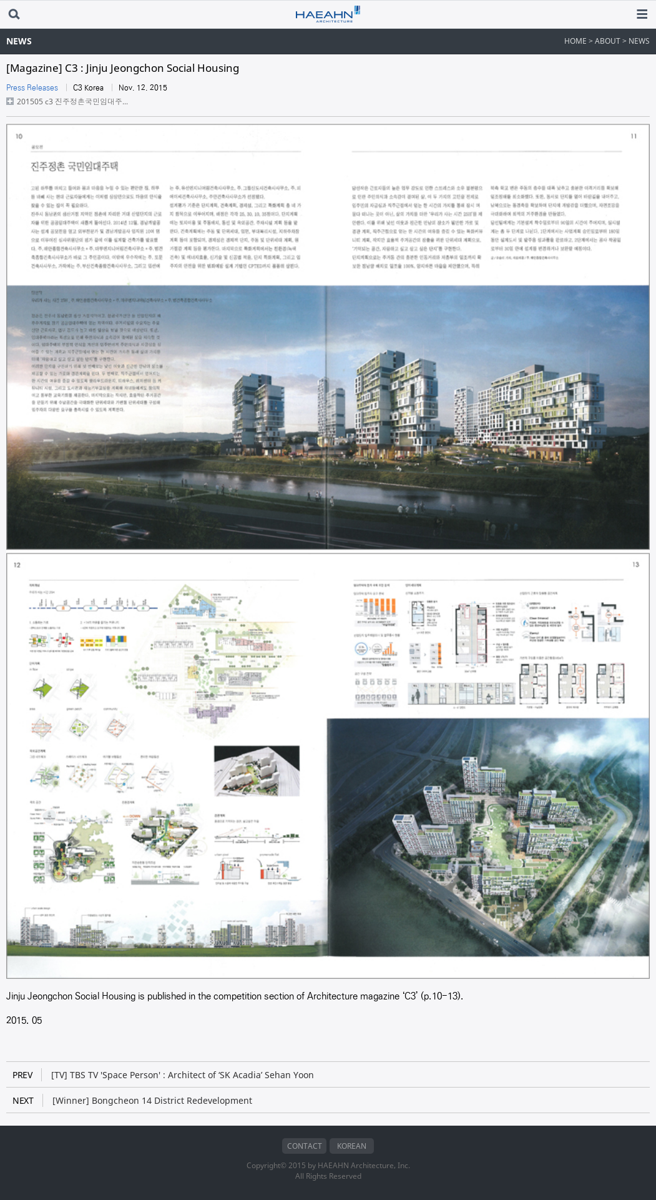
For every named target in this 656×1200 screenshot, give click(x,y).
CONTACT (304, 1146)
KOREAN (351, 1146)
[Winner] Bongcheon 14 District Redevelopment (132, 1100)
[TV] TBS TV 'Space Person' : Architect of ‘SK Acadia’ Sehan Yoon (163, 1074)
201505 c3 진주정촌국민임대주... (72, 101)
